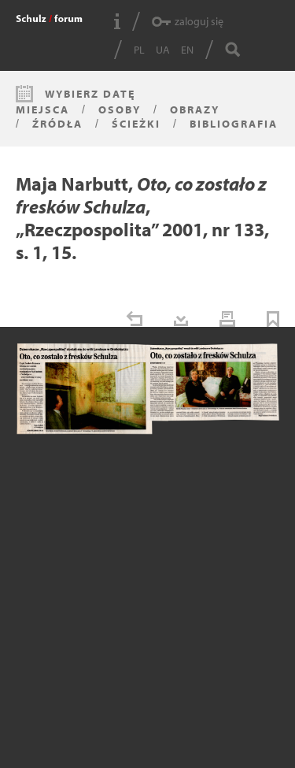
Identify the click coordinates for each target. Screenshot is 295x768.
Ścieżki (136, 124)
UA (163, 50)
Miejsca (42, 109)
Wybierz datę (90, 94)
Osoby (119, 109)
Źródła (57, 124)
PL (139, 50)
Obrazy (194, 109)
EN (187, 50)
